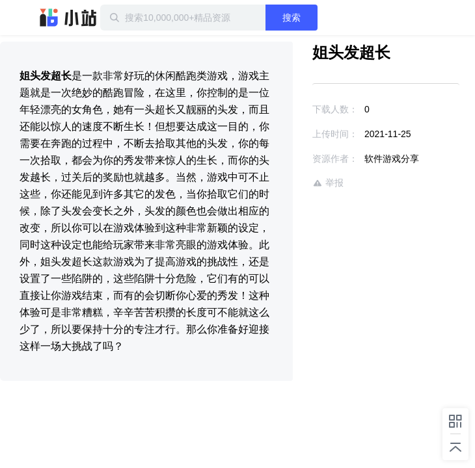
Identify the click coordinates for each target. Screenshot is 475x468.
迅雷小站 (68, 17)
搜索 (320, 17)
